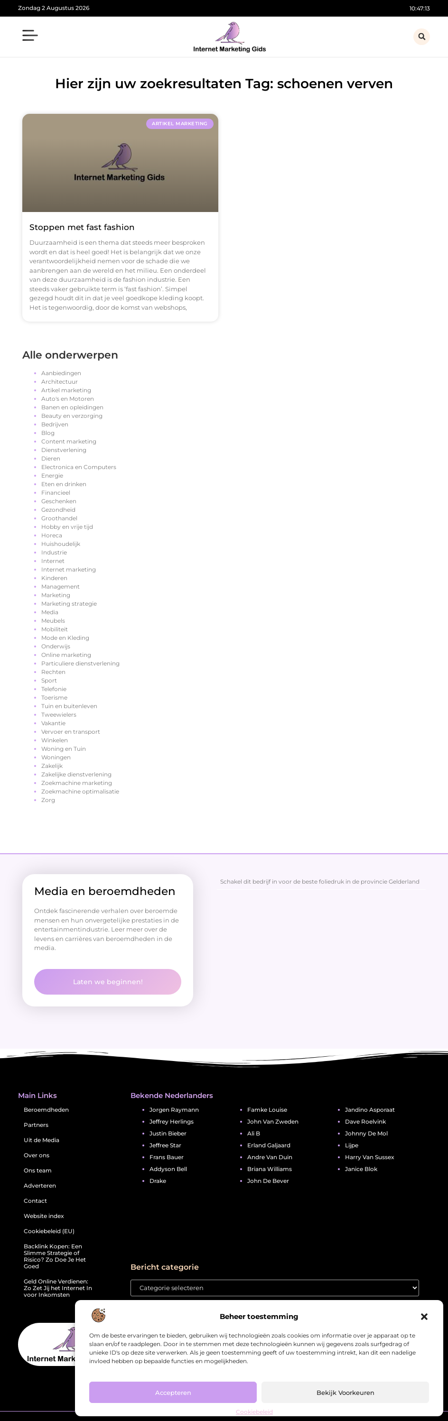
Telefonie (53, 688)
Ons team (38, 1170)
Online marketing (66, 654)
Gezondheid (58, 509)
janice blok (361, 1168)
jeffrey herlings (171, 1121)
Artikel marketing (66, 390)
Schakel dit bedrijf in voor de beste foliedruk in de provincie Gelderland (320, 881)
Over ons (36, 1155)
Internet (53, 560)
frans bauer (166, 1157)
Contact (35, 1200)
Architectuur (59, 381)
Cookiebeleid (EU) (49, 1231)
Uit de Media (41, 1140)
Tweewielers (58, 714)
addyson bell (168, 1168)
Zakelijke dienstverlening (76, 774)
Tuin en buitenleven (69, 706)
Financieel (55, 492)
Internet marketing (68, 569)
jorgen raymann (174, 1109)
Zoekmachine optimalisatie (80, 791)
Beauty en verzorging (72, 415)
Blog (48, 432)
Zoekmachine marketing (76, 782)
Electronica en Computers (78, 467)
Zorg (48, 799)
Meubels (53, 620)
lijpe (351, 1145)
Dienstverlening (63, 449)
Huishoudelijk (60, 543)
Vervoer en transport (70, 731)
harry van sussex (369, 1157)
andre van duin (269, 1157)
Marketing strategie (69, 603)
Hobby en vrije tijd (67, 526)
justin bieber (168, 1133)
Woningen (56, 757)
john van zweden (273, 1121)
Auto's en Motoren (67, 398)
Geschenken (58, 501)
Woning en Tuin (63, 748)
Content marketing (68, 441)
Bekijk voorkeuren (345, 1392)
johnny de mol (366, 1133)
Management (60, 586)
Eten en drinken (63, 484)
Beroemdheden (46, 1109)
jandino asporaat (370, 1109)
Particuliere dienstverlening (80, 663)
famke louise (267, 1109)
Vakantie (53, 723)
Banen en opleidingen (72, 407)
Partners (36, 1124)
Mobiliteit (54, 629)
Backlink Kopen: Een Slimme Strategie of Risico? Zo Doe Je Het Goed (55, 1256)
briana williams (269, 1168)
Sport (49, 680)
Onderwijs (55, 646)
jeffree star (165, 1145)
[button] (424, 1316)
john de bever (268, 1180)
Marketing (55, 595)
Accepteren (173, 1392)
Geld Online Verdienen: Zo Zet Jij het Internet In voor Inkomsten (58, 1288)
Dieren (50, 458)
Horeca (51, 535)
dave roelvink (365, 1121)
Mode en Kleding (65, 637)
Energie (52, 475)
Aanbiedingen (61, 373)
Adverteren (40, 1185)
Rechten (53, 671)
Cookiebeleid (254, 1411)
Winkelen (54, 740)
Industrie (54, 552)
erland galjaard (268, 1145)
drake (157, 1180)
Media (49, 612)
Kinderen (54, 577)
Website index (44, 1215)
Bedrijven (54, 424)
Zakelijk (52, 765)
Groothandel (59, 518)
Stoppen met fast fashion (82, 227)
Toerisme (54, 697)
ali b (253, 1133)
